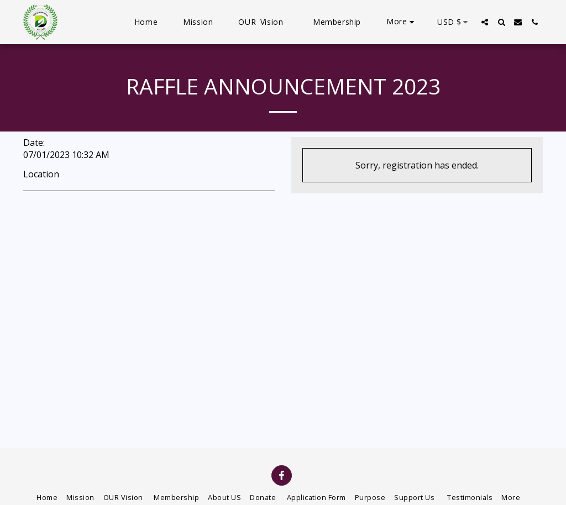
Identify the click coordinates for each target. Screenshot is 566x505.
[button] (484, 22)
